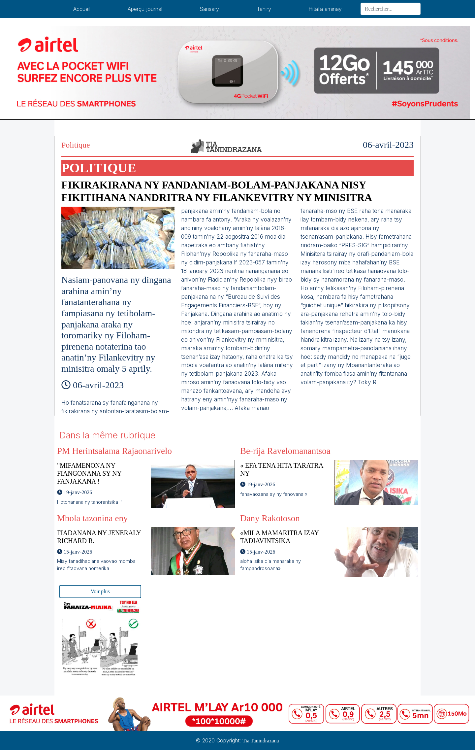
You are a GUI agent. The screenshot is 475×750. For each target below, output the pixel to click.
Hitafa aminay (325, 9)
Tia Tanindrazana (260, 740)
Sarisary (209, 9)
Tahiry (264, 9)
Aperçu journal (145, 9)
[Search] (391, 9)
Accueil (81, 9)
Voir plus (100, 591)
